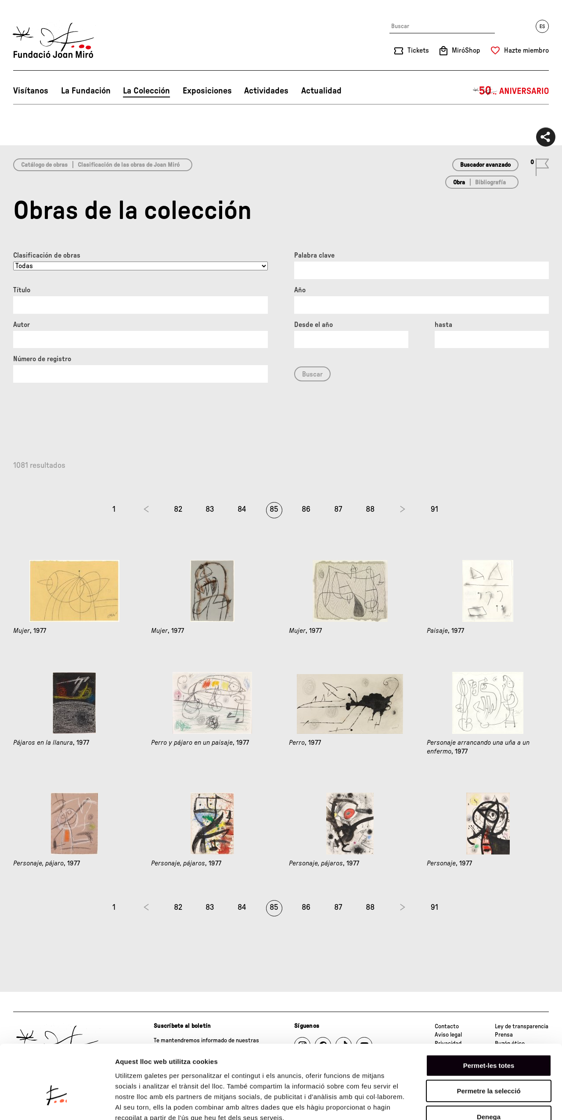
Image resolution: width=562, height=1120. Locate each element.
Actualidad (321, 90)
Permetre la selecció (488, 1038)
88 (370, 509)
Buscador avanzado (485, 165)
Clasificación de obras (46, 255)
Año (300, 290)
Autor (21, 324)
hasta (443, 324)
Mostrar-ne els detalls (505, 1102)
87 (338, 509)
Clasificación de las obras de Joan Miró (129, 165)
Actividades (266, 90)
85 (274, 509)
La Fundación (86, 90)
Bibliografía (490, 182)
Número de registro (42, 359)
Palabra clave (314, 255)
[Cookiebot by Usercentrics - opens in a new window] (56, 1102)
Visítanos (30, 90)
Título (21, 290)
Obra (459, 182)
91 (434, 509)
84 (242, 509)
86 (306, 509)
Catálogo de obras (44, 165)
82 (178, 509)
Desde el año (313, 324)
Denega (489, 1064)
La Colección (146, 90)
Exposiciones (207, 90)
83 (209, 509)
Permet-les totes (489, 1012)
